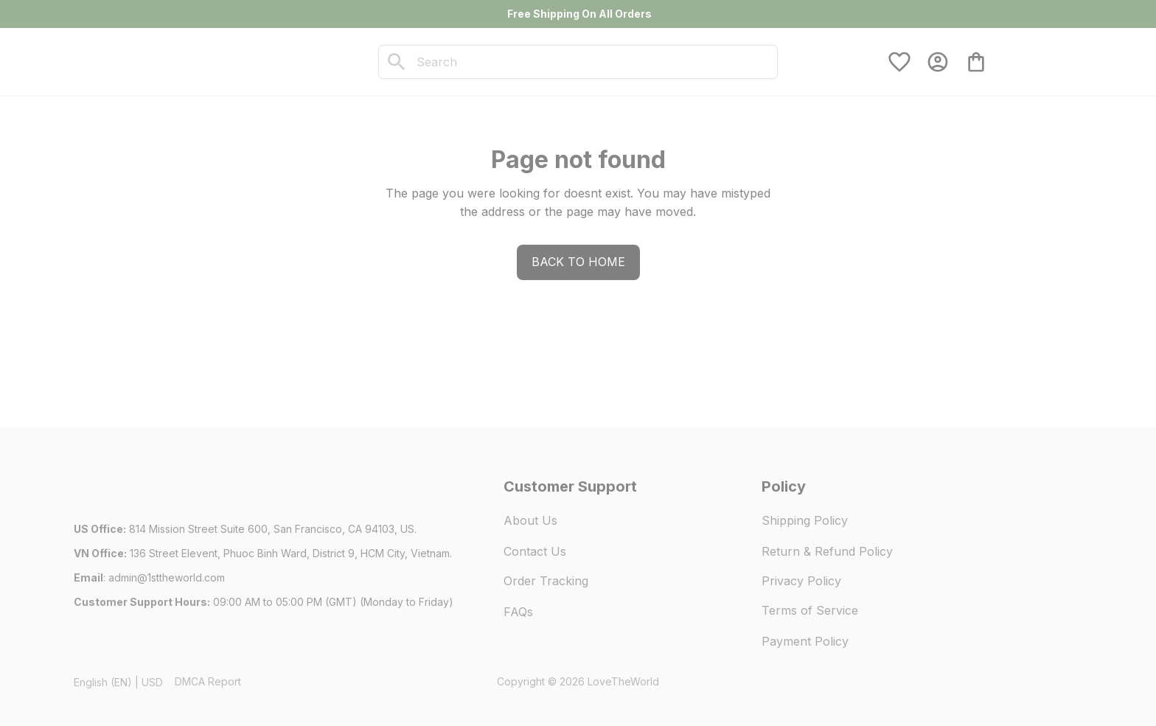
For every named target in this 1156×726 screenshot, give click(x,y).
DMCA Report (208, 681)
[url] (166, 578)
